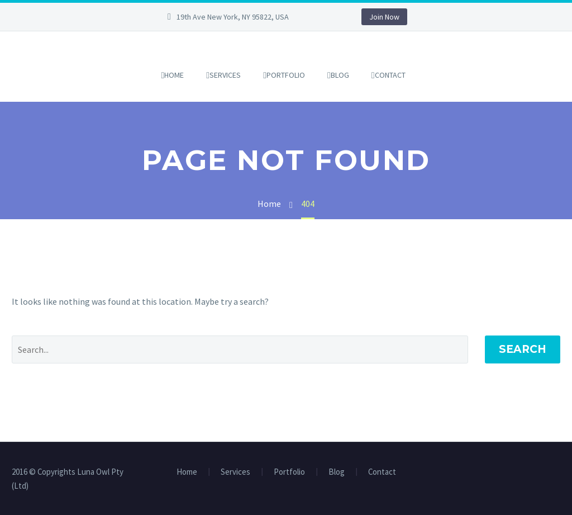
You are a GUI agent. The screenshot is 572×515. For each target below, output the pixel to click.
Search (522, 349)
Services (225, 75)
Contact (390, 75)
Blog (340, 75)
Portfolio (285, 75)
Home (174, 75)
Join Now (384, 17)
